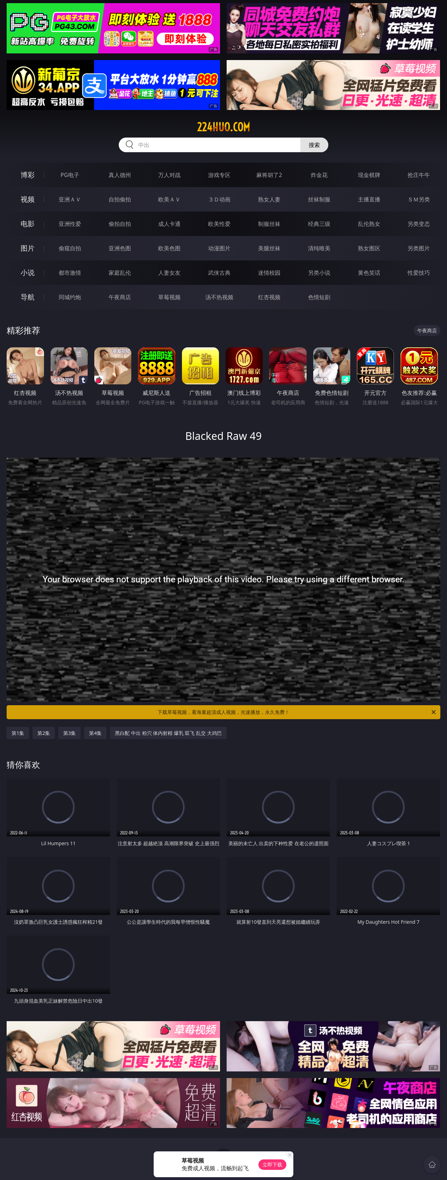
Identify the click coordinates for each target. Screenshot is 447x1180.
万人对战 (169, 175)
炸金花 (319, 175)
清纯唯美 (319, 248)
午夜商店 (120, 297)
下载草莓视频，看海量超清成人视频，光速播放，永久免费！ (297, 712)
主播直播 (369, 199)
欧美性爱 (219, 224)
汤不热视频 (219, 297)
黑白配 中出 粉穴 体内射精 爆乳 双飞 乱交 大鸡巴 (168, 733)
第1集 (18, 733)
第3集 (69, 733)
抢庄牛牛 (419, 175)
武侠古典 (219, 272)
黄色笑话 (369, 272)
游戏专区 (219, 175)
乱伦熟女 (369, 224)
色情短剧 (319, 297)
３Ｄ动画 (219, 199)
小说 (28, 272)
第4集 (95, 733)
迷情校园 (269, 272)
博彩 (28, 174)
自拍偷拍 (120, 199)
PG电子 (69, 175)
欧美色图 (169, 248)
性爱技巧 (419, 272)
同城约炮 (70, 297)
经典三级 (319, 224)
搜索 (314, 145)
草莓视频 (169, 297)
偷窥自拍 (70, 248)
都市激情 (70, 272)
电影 (28, 223)
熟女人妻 (269, 199)
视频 (28, 199)
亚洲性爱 (70, 224)
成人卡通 (169, 224)
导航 (28, 297)
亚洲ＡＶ (70, 199)
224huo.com (223, 127)
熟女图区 (369, 248)
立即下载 (272, 1164)
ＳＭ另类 (419, 199)
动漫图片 (219, 248)
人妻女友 (169, 272)
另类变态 (419, 224)
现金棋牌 (369, 175)
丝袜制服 (319, 199)
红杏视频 (269, 297)
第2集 (43, 733)
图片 (28, 248)
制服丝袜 (269, 224)
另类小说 (319, 272)
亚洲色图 (120, 248)
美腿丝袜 (269, 248)
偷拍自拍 (120, 224)
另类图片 (419, 248)
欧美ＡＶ (169, 199)
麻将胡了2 (269, 175)
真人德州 (120, 175)
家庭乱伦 (120, 272)
